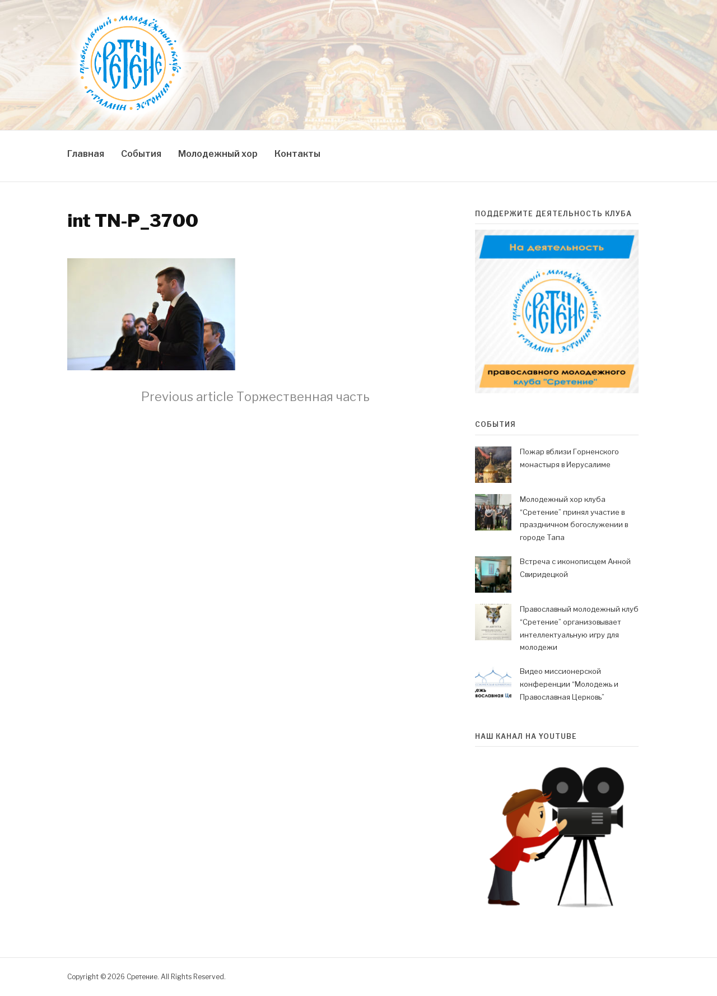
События (141, 153)
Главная (85, 153)
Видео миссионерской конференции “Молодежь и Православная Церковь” (569, 684)
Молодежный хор (218, 153)
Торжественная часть (255, 396)
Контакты (297, 153)
